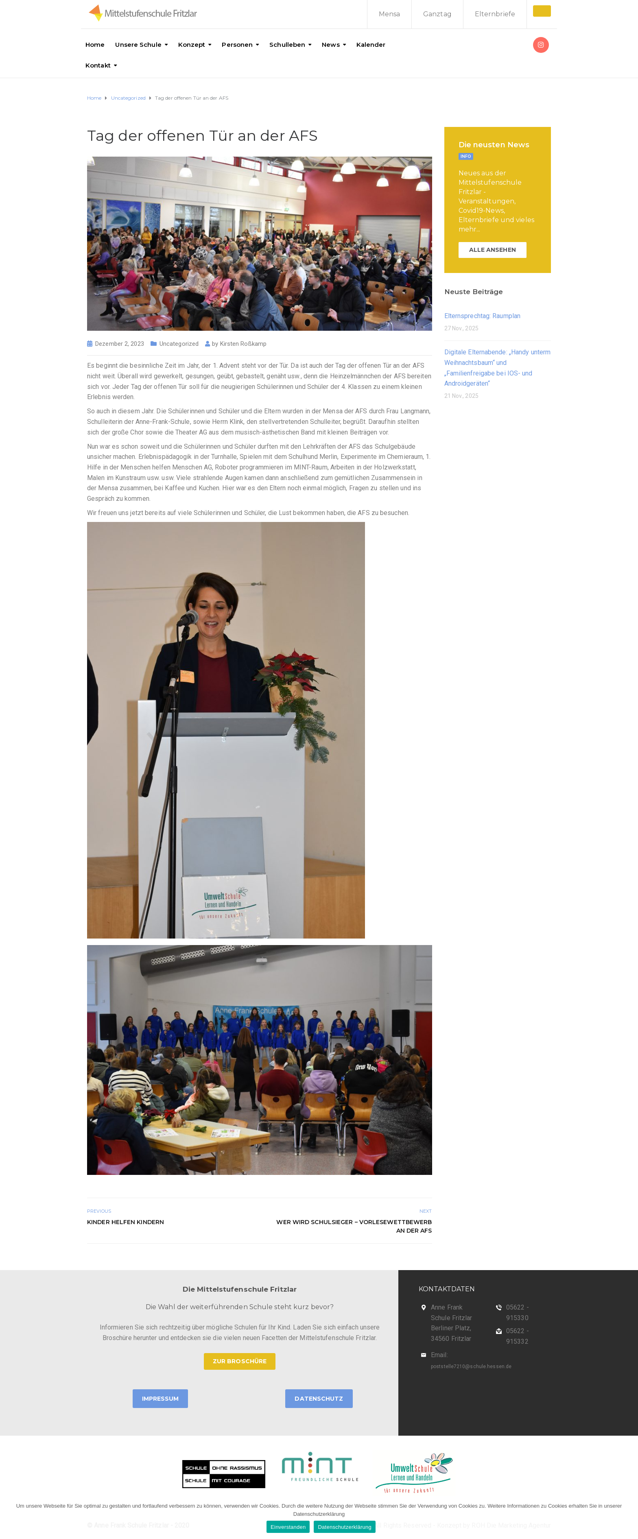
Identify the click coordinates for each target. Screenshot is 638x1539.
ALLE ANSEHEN (492, 249)
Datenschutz (319, 1398)
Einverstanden (288, 1527)
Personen (237, 44)
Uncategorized (179, 343)
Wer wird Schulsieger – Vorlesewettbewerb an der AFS (354, 1226)
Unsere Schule (138, 44)
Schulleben (287, 44)
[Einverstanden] (628, 1517)
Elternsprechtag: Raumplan (482, 316)
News (330, 44)
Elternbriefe (495, 14)
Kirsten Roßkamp (243, 343)
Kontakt (98, 65)
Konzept (191, 44)
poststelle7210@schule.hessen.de (471, 1366)
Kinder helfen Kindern (125, 1222)
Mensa (389, 14)
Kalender (371, 44)
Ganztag (437, 14)
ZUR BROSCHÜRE (240, 1361)
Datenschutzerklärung (344, 1527)
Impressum (160, 1398)
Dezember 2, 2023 (119, 343)
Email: (439, 1355)
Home (95, 44)
